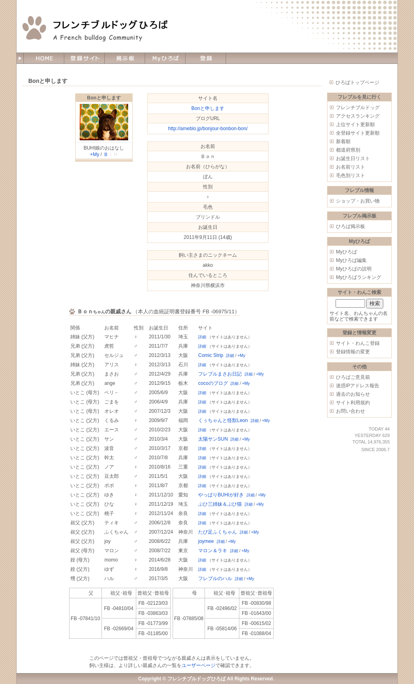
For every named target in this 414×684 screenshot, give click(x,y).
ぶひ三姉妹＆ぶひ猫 (220, 504)
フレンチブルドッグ (358, 107)
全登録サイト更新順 (358, 133)
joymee (206, 541)
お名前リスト (350, 167)
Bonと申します (103, 98)
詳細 (202, 337)
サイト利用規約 (353, 402)
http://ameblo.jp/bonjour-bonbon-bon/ (208, 128)
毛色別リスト (350, 175)
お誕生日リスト (353, 158)
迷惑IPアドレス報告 (357, 385)
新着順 (343, 141)
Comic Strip (210, 355)
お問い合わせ (350, 411)
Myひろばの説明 (354, 269)
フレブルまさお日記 (220, 374)
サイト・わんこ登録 (358, 343)
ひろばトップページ (357, 82)
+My (94, 154)
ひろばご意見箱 (353, 377)
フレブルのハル (215, 578)
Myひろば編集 (351, 260)
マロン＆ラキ (212, 550)
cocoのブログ (213, 383)
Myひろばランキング (358, 277)
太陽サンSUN (213, 439)
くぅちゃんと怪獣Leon (223, 420)
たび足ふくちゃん (217, 532)
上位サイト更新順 (355, 124)
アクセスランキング (358, 116)
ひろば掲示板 (350, 226)
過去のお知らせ (353, 394)
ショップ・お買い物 (358, 201)
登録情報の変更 (353, 352)
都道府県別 (348, 150)
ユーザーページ (198, 665)
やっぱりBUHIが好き (221, 495)
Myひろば (346, 252)
